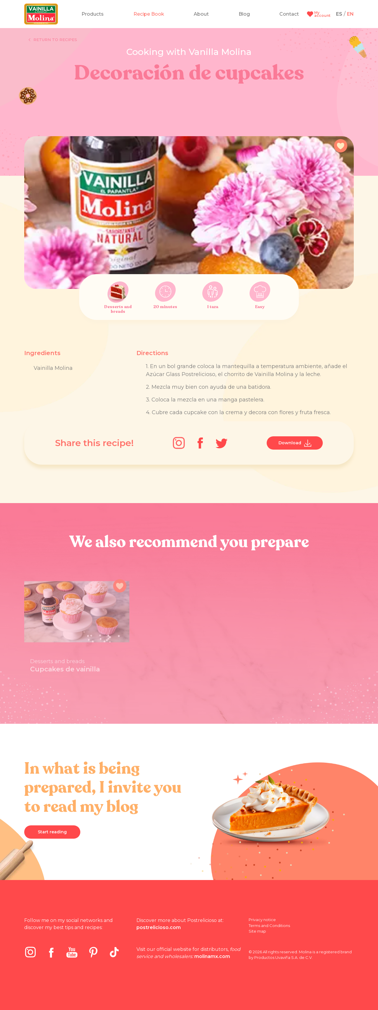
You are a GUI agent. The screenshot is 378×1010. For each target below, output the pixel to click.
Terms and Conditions (269, 925)
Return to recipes (53, 40)
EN (350, 14)
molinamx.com (212, 956)
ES (339, 14)
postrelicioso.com (158, 927)
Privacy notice (262, 919)
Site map (257, 931)
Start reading (52, 832)
